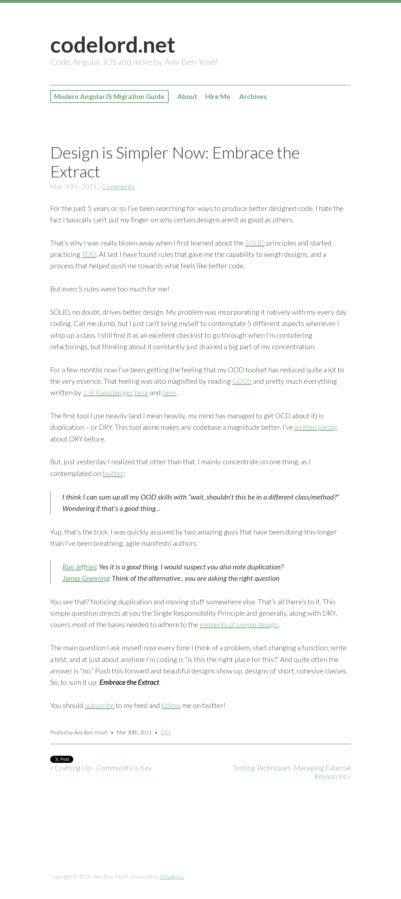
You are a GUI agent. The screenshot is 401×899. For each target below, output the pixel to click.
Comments (118, 186)
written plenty (315, 427)
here (141, 392)
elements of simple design (239, 624)
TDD (89, 254)
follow (171, 705)
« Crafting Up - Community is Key (101, 768)
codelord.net (112, 44)
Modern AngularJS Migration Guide (110, 96)
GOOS (242, 381)
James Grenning (85, 578)
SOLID (255, 242)
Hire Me (219, 96)
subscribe (99, 705)
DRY (166, 732)
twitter (112, 473)
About (189, 96)
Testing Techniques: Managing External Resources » (292, 772)
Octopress (171, 877)
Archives (254, 96)
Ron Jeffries (79, 566)
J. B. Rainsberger (108, 392)
